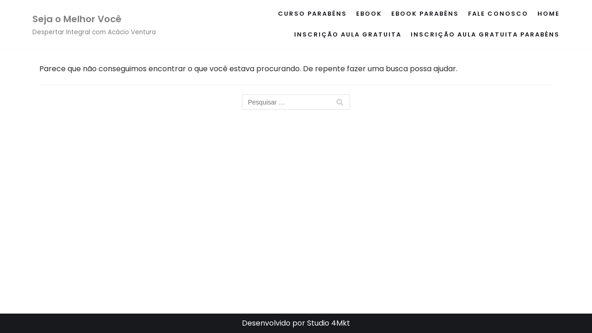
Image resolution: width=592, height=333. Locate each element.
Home (548, 13)
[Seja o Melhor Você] (94, 24)
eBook (369, 13)
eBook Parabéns (425, 13)
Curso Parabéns (312, 13)
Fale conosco (498, 13)
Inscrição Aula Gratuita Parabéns (485, 34)
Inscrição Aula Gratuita (347, 34)
